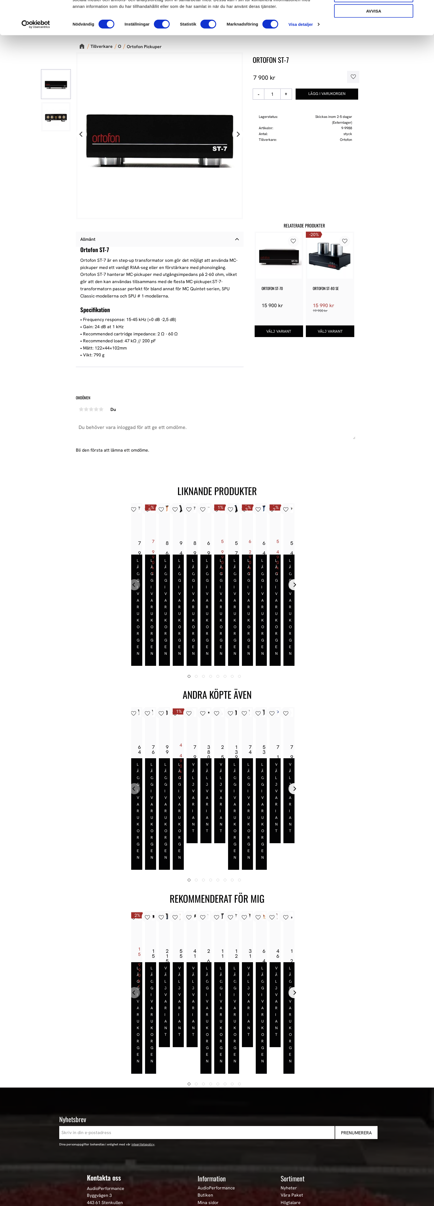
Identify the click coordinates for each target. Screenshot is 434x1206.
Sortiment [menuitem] (292, 1086)
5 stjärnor (101, 409)
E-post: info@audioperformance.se (121, 1120)
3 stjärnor (91, 409)
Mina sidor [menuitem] (208, 1110)
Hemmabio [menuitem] (291, 1140)
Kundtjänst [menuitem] (208, 1125)
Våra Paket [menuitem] (292, 1103)
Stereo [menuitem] (287, 1154)
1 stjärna (81, 409)
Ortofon (346, 139)
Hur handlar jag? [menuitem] (214, 1132)
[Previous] (81, 134)
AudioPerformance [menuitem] (216, 1096)
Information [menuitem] (212, 1086)
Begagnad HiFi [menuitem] (295, 1147)
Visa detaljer (300, 58)
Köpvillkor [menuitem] (208, 1118)
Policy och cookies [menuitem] (216, 1140)
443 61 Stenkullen (105, 1111)
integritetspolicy (142, 1053)
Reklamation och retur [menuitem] (220, 1147)
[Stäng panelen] (425, 9)
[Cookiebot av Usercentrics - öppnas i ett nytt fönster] (36, 58)
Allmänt (87, 239)
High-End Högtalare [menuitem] (300, 1118)
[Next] (238, 134)
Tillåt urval (373, 29)
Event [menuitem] (286, 1162)
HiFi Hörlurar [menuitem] (294, 1125)
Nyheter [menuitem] (289, 1096)
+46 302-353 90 (102, 1127)
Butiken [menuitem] (205, 1103)
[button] (351, 77)
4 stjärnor (96, 409)
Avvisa (373, 44)
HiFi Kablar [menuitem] (292, 1132)
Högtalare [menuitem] (291, 1110)
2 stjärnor (86, 409)
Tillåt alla (373, 13)
